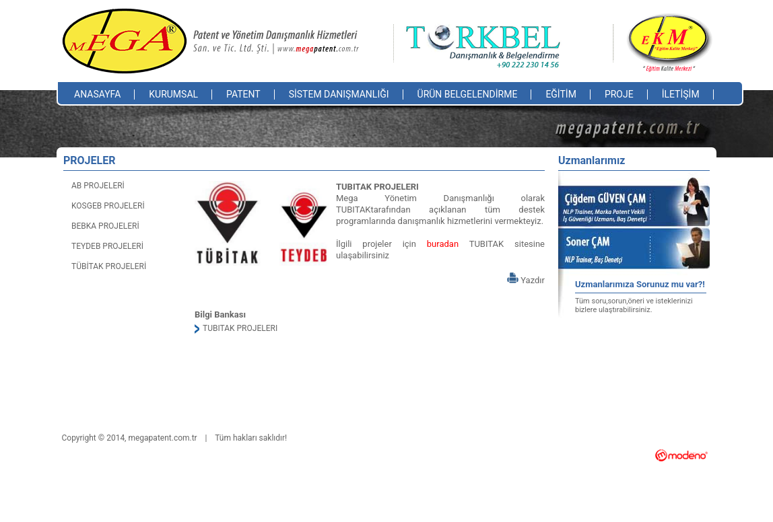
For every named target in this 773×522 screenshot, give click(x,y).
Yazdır (526, 280)
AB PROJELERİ (98, 185)
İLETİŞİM (681, 94)
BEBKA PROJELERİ (105, 226)
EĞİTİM (560, 94)
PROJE (619, 94)
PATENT (243, 94)
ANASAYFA (97, 94)
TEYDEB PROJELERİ (107, 246)
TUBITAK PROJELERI (240, 328)
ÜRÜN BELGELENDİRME (467, 94)
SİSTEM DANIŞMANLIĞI (339, 94)
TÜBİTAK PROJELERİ (108, 266)
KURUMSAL (173, 94)
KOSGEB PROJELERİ (108, 206)
